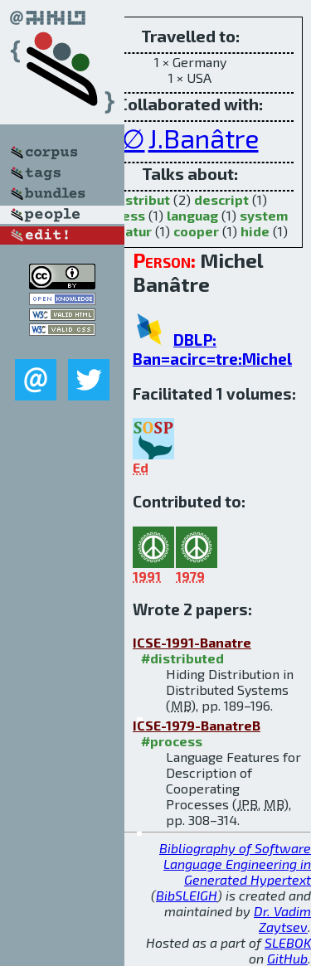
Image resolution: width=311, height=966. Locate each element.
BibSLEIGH (186, 895)
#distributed (182, 658)
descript (221, 199)
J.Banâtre (203, 137)
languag (192, 215)
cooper (196, 231)
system (264, 215)
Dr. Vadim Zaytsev (282, 918)
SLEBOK (288, 942)
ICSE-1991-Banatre (192, 642)
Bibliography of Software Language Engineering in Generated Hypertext (235, 863)
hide (255, 231)
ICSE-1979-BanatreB (196, 725)
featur (131, 231)
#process (171, 741)
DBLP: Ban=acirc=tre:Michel (212, 349)
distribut (141, 199)
